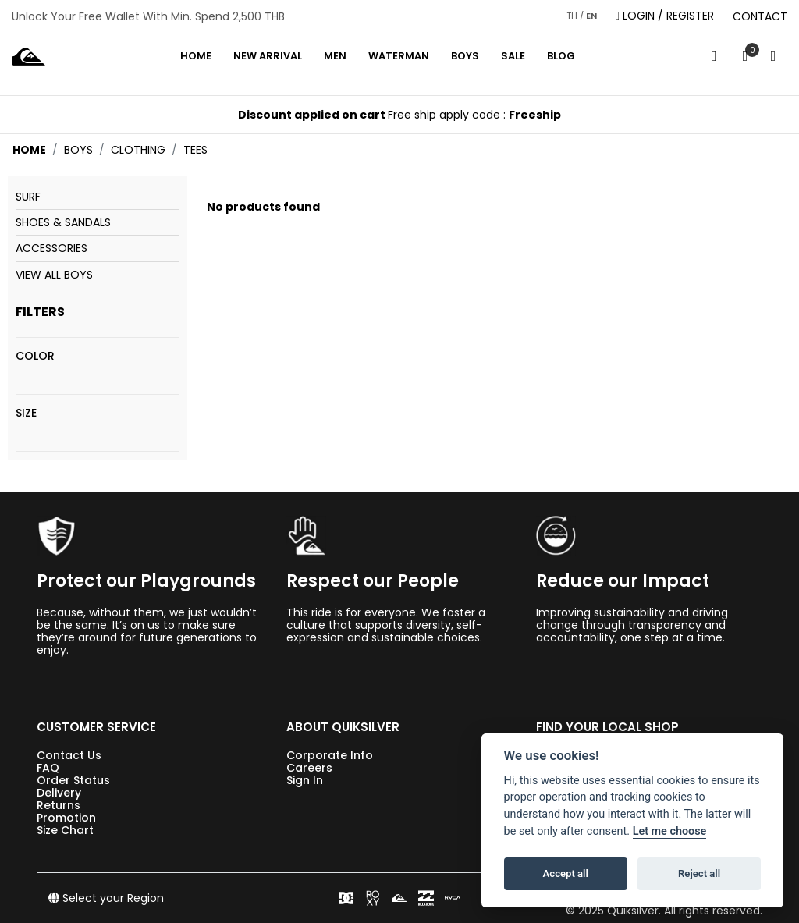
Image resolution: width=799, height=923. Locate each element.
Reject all (699, 873)
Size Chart (65, 830)
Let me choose (670, 831)
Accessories (51, 248)
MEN (335, 55)
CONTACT (760, 16)
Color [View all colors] (35, 356)
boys (78, 150)
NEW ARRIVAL (267, 55)
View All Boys (54, 274)
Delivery (59, 793)
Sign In (304, 780)
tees (195, 150)
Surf (28, 196)
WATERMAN (398, 55)
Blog (561, 55)
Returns (58, 805)
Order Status (73, 780)
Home (195, 55)
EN (591, 15)
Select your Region (106, 898)
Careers (309, 768)
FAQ (48, 768)
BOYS (465, 55)
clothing (138, 150)
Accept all (565, 873)
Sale (513, 55)
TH (571, 15)
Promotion (66, 817)
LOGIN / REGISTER (665, 16)
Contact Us (69, 755)
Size (26, 413)
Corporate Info (329, 755)
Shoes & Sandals (63, 222)
